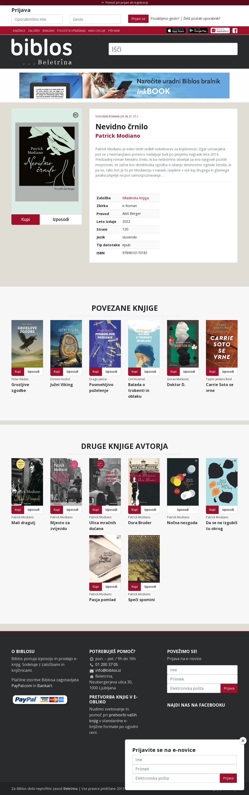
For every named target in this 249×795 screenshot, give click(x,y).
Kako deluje (96, 30)
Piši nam (114, 30)
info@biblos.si (108, 670)
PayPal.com (21, 685)
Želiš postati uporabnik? (201, 18)
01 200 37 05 (106, 664)
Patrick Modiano (117, 135)
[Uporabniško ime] (36, 19)
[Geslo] (95, 19)
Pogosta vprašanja (71, 30)
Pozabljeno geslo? (165, 18)
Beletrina (70, 788)
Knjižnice (19, 30)
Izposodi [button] (61, 219)
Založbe (34, 30)
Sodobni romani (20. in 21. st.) (116, 116)
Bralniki (48, 30)
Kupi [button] (25, 219)
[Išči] (173, 49)
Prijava (229, 688)
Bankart (44, 685)
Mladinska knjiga (135, 198)
